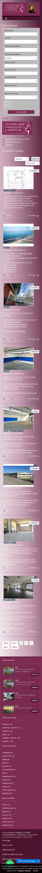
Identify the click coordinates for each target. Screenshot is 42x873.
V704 (6, 247)
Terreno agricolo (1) (9, 790)
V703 (6, 307)
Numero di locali (10, 85)
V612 (6, 371)
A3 (35, 465)
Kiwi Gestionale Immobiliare (12, 837)
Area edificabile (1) (8, 770)
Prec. (14, 643)
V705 (16, 706)
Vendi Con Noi (7, 845)
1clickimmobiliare (32, 835)
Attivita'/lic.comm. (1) (9, 808)
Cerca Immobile (20, 112)
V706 (16, 693)
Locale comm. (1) (8, 822)
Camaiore (19, 151)
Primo (6, 643)
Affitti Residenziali (8, 850)
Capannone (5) (7, 825)
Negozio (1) (6, 811)
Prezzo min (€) (9, 62)
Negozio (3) (6, 780)
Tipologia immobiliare (12, 46)
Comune (7, 38)
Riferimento (8, 31)
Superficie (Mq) (10, 77)
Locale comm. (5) (8, 756)
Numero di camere (11, 93)
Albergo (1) (6, 759)
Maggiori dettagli (24, 871)
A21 (16, 667)
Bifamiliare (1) (7, 793)
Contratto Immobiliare (12, 54)
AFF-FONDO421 (13, 430)
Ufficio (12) (6, 787)
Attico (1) (5, 763)
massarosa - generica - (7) (11, 728)
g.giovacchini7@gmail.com (14, 142)
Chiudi (35, 871)
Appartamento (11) (8, 776)
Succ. (6, 647)
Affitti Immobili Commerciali (11, 859)
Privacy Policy (28, 837)
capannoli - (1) (7, 724)
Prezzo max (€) (9, 70)
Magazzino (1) (7, 818)
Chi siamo (5, 864)
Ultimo (14, 647)
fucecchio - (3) (7, 731)
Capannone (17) (8, 783)
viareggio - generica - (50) (11, 738)
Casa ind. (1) (6, 766)
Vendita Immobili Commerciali (12, 854)
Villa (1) (5, 773)
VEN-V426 (9, 542)
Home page (6, 840)
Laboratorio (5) (7, 753)
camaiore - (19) (7, 741)
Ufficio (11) (6, 805)
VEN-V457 (9, 190)
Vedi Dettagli (33, 215)
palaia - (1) (6, 734)
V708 (16, 680)
